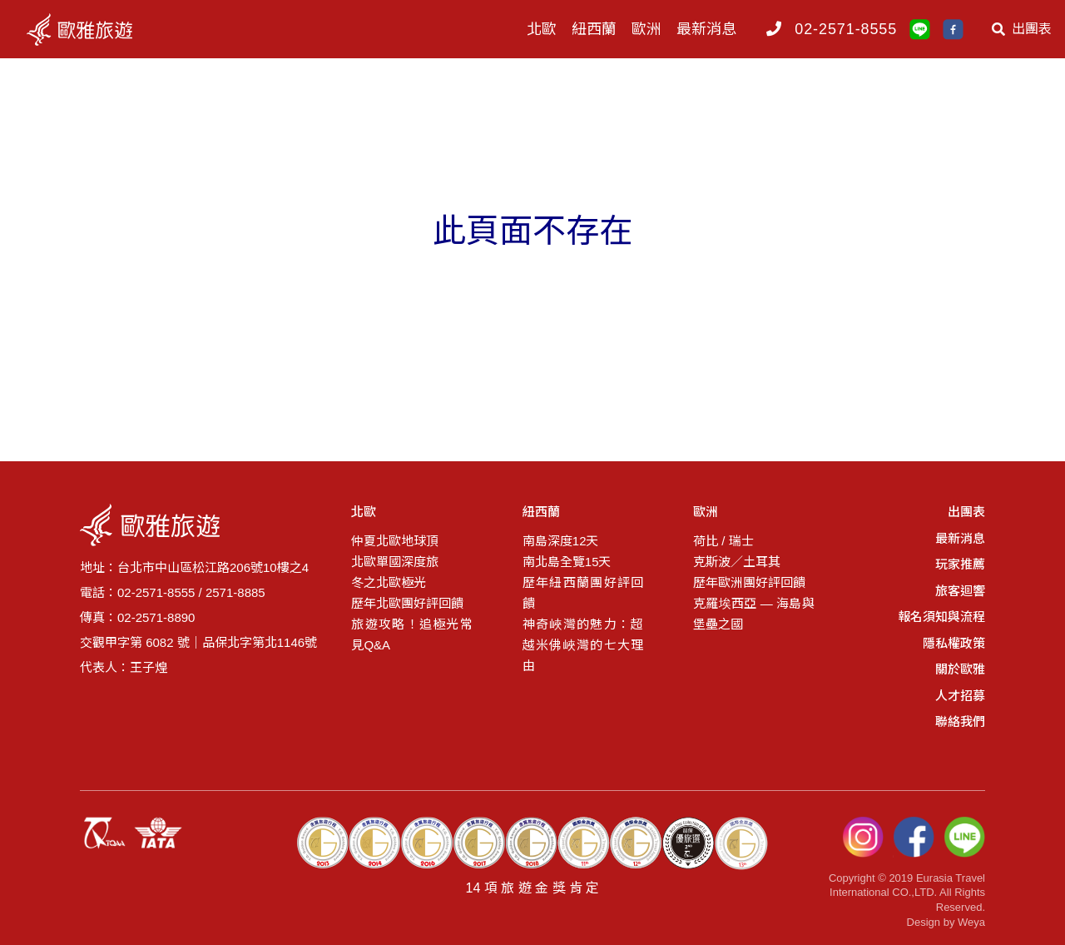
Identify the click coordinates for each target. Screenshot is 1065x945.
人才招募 (960, 696)
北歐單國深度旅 (394, 562)
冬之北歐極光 (388, 582)
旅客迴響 (960, 591)
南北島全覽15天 (567, 562)
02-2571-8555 (846, 29)
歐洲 (646, 29)
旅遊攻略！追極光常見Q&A (411, 634)
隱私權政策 (954, 643)
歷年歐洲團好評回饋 (749, 582)
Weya (971, 922)
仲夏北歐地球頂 (394, 541)
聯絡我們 (960, 721)
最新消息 (706, 29)
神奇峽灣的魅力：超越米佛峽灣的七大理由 (583, 645)
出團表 (1022, 29)
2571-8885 (235, 592)
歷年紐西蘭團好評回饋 (583, 592)
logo (95, 29)
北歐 (542, 29)
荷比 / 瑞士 (723, 541)
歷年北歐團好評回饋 (407, 603)
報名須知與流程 (941, 616)
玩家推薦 (960, 564)
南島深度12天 (561, 541)
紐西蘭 (594, 29)
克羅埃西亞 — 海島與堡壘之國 (753, 613)
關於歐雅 (960, 669)
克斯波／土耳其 (736, 562)
